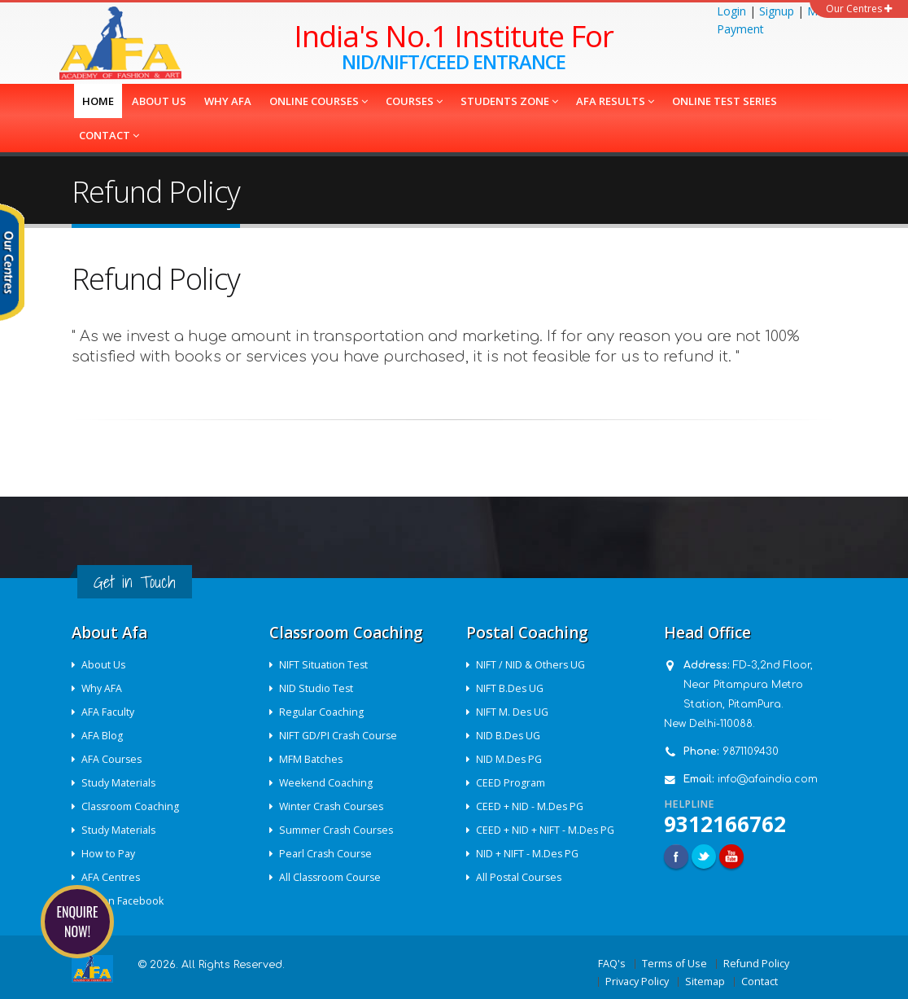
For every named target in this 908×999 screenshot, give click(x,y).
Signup (776, 11)
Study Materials (119, 783)
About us (159, 101)
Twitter (704, 856)
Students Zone (509, 101)
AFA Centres (112, 877)
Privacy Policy (637, 981)
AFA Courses (113, 759)
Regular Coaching (322, 712)
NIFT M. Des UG (513, 712)
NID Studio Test (317, 688)
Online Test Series (724, 101)
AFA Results (615, 101)
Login (731, 11)
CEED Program (511, 783)
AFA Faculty (108, 712)
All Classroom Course (332, 877)
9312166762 (725, 824)
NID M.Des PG (510, 759)
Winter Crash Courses (333, 806)
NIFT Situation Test (324, 665)
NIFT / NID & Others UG (532, 665)
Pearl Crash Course (327, 854)
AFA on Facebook (123, 901)
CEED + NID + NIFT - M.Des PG (546, 830)
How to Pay (109, 854)
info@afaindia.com (768, 779)
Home (98, 101)
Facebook (676, 856)
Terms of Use (674, 964)
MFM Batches (312, 759)
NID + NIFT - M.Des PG (528, 854)
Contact (109, 135)
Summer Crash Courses (338, 830)
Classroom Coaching (131, 806)
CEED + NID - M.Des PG (531, 806)
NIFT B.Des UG (511, 688)
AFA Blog (103, 736)
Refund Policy (756, 964)
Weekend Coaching (327, 783)
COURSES (414, 101)
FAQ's (612, 964)
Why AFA (227, 101)
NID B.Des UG (509, 736)
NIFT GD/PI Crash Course (339, 736)
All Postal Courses (521, 877)
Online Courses (318, 101)
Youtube (731, 856)
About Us (104, 665)
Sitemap (705, 981)
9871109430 (750, 751)
